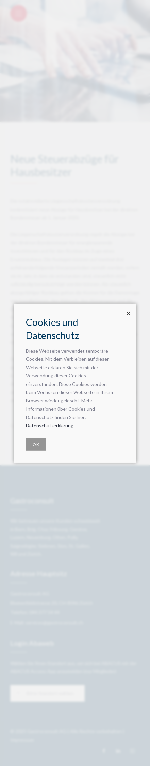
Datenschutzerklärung (49, 425)
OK (36, 444)
